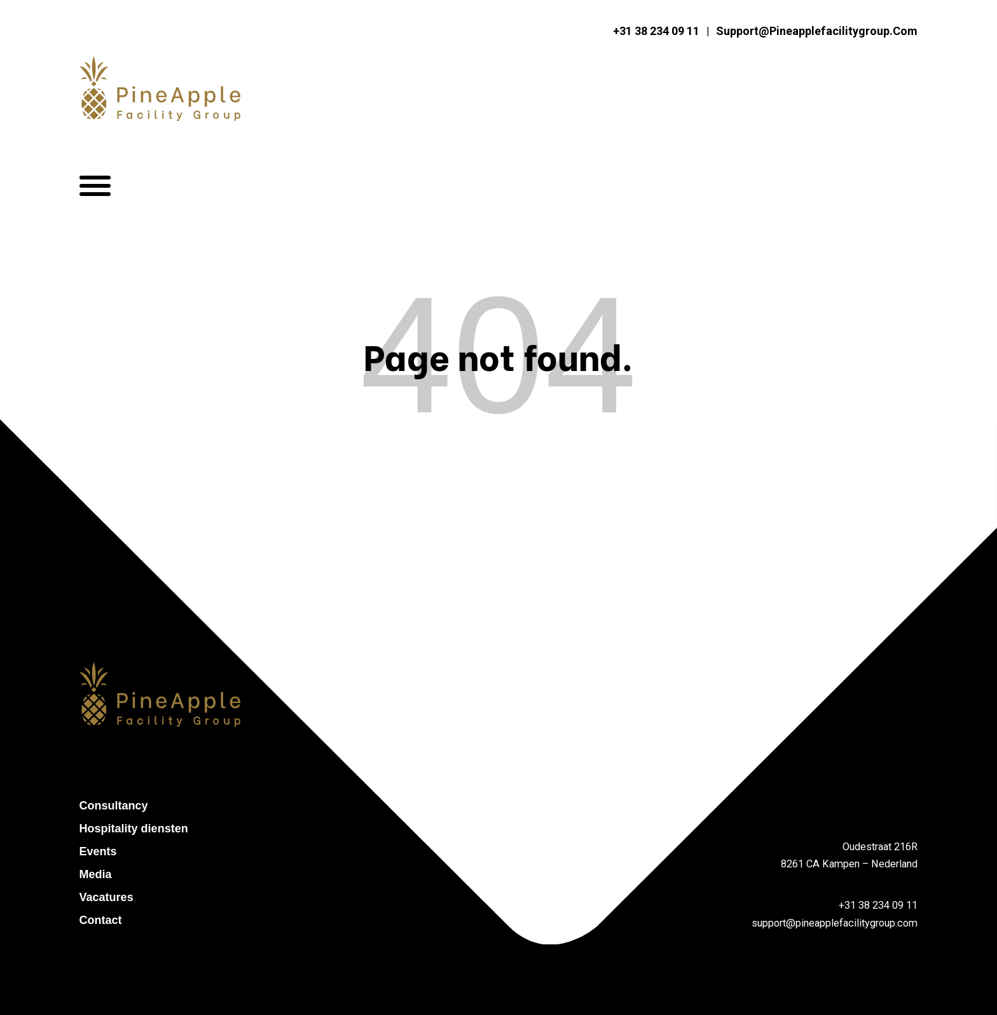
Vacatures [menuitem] (106, 897)
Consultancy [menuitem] (113, 805)
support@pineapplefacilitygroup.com (817, 31)
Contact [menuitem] (100, 920)
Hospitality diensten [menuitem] (133, 828)
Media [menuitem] (95, 874)
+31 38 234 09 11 (656, 31)
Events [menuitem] (98, 851)
